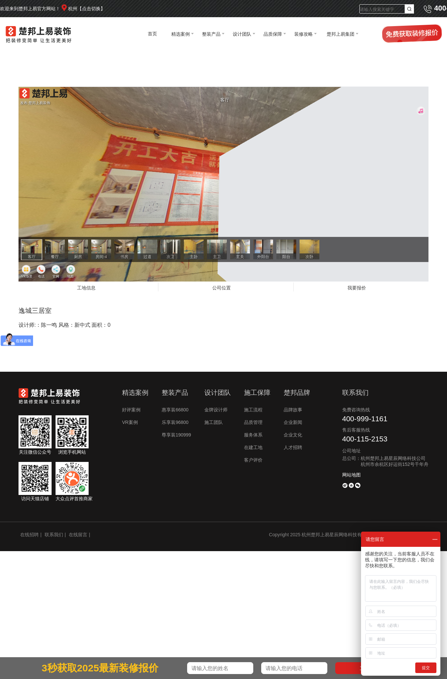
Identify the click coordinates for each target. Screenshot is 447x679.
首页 (152, 33)
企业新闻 (293, 422)
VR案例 (130, 422)
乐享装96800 (175, 422)
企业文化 (293, 434)
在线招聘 (29, 534)
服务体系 (253, 434)
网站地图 (351, 474)
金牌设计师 (215, 409)
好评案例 (131, 409)
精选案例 (180, 34)
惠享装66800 (175, 409)
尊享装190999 (176, 434)
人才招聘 (293, 447)
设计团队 (242, 34)
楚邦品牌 (297, 392)
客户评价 (253, 460)
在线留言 (78, 534)
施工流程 (253, 409)
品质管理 (253, 422)
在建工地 (253, 447)
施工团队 (213, 422)
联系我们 (54, 534)
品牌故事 (293, 409)
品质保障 (273, 34)
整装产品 (211, 34)
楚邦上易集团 (340, 34)
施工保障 (257, 392)
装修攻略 (303, 34)
